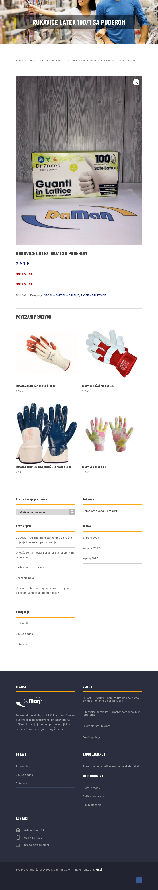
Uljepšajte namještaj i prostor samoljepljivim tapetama (112, 713)
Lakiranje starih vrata (30, 567)
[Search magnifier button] (72, 512)
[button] (136, 82)
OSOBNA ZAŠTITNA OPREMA (43, 60)
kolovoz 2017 (91, 548)
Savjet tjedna (24, 634)
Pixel (98, 869)
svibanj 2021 (91, 537)
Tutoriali (21, 644)
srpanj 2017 (90, 558)
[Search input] (43, 511)
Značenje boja (25, 578)
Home (19, 60)
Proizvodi (22, 623)
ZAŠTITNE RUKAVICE (75, 60)
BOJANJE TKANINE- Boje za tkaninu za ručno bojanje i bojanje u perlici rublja (111, 699)
